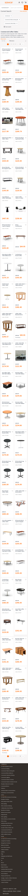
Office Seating (4, 803)
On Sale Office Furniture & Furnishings (8, 797)
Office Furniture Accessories (6, 832)
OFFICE (2, 795)
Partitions (3, 788)
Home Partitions (4, 873)
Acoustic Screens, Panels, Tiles (7, 827)
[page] (26, 757)
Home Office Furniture (5, 847)
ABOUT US (11, 888)
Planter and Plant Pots (5, 875)
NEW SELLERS (6, 893)
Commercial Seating (5, 768)
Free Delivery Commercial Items (7, 792)
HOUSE (2, 836)
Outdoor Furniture (4, 849)
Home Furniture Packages (6, 871)
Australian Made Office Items (7, 823)
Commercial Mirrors (5, 786)
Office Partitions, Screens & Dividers (8, 819)
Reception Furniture (5, 799)
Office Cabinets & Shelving (6, 805)
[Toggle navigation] (2, 2)
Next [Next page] (26, 45)
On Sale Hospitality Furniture (7, 766)
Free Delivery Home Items (6, 880)
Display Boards (4, 814)
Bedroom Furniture (5, 845)
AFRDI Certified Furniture (6, 834)
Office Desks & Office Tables (6, 801)
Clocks (2, 858)
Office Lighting (4, 816)
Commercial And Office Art (6, 830)
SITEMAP (19, 891)
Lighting (2, 851)
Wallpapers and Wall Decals (6, 856)
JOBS (15, 888)
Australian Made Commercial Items (8, 790)
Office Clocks (3, 821)
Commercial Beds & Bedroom (7, 773)
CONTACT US (5, 888)
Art (1, 860)
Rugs (2, 854)
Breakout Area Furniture (6, 812)
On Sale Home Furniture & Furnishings (8, 838)
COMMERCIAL (4, 764)
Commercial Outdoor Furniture (7, 779)
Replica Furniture (4, 867)
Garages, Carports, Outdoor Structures (9, 878)
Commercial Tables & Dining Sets (7, 770)
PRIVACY (15, 891)
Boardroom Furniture (5, 810)
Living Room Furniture (5, 840)
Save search (7, 27)
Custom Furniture (4, 882)
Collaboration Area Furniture (7, 808)
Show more (3, 39)
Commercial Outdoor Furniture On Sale (9, 781)
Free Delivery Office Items (6, 825)
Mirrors (2, 862)
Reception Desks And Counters (7, 784)
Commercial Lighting (5, 777)
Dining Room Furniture (5, 843)
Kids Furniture (4, 865)
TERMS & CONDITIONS (7, 891)
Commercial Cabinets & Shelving (7, 775)
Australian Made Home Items (7, 869)
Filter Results (23, 11)
